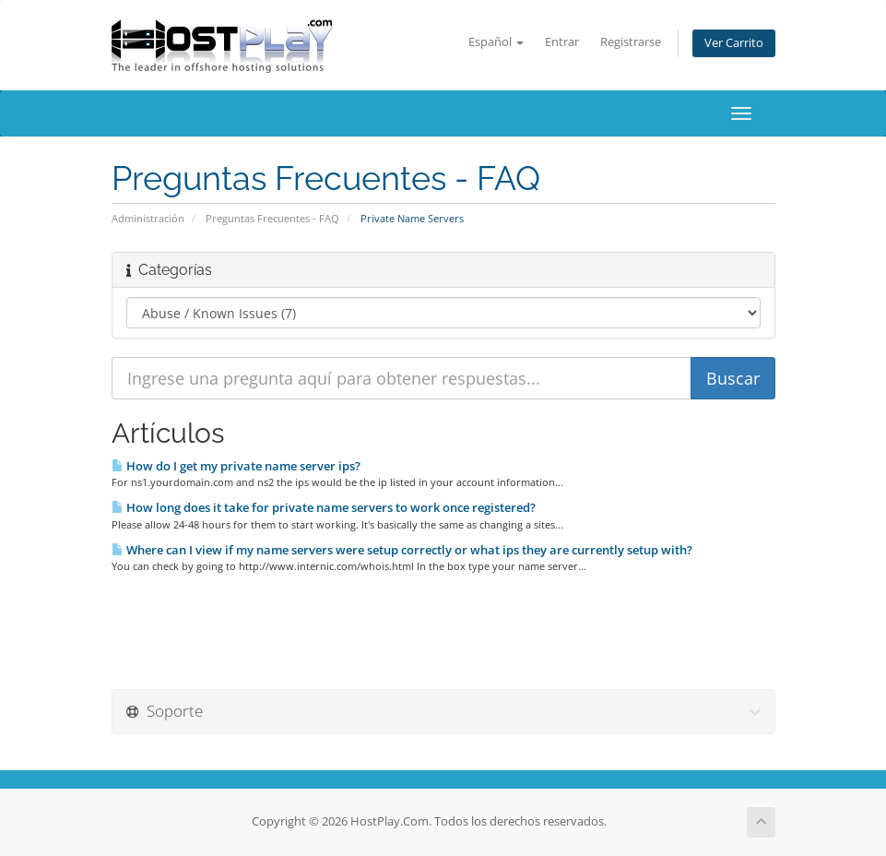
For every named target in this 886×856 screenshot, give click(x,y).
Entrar (562, 42)
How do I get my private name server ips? (236, 466)
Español (496, 42)
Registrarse (630, 42)
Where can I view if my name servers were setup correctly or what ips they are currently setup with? (402, 549)
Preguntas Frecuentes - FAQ (272, 218)
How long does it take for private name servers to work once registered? (324, 507)
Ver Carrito (733, 43)
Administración (148, 218)
